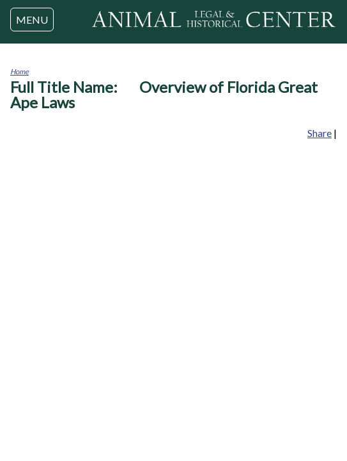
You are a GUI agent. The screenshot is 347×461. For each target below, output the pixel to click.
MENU (32, 19)
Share (319, 133)
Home (19, 71)
